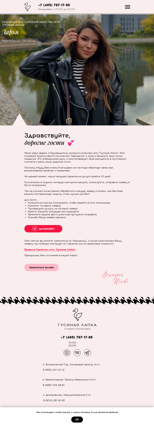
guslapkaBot (46, 228)
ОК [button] (77, 419)
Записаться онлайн (41, 267)
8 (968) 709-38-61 (54, 385)
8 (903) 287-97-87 (54, 400)
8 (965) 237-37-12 (53, 369)
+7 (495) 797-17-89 (54, 5)
